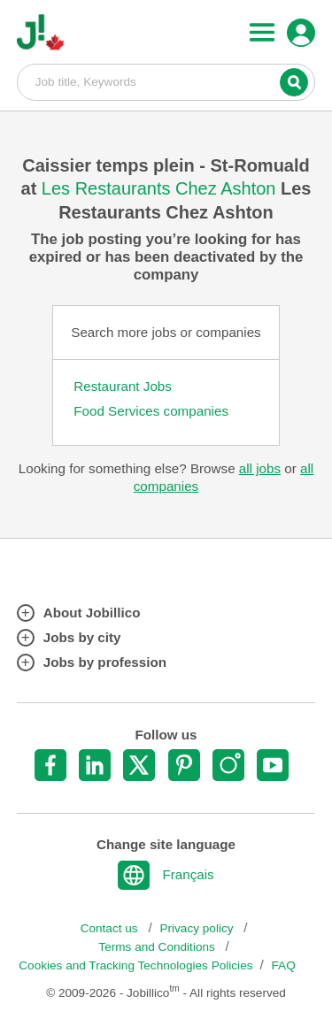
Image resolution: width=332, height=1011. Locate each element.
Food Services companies (150, 410)
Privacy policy (197, 928)
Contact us (111, 928)
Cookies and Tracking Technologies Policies (135, 965)
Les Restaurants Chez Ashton (161, 188)
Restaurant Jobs (122, 386)
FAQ (284, 965)
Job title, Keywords (166, 81)
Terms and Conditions (158, 947)
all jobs (260, 468)
